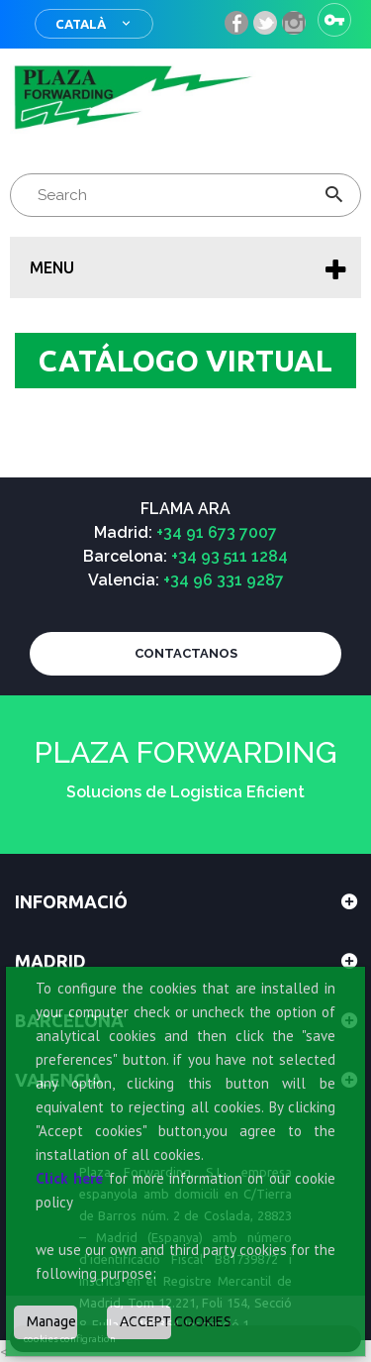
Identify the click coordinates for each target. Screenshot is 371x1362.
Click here (69, 1178)
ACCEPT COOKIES (145, 1321)
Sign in (334, 20)
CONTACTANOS (186, 653)
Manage (51, 1321)
